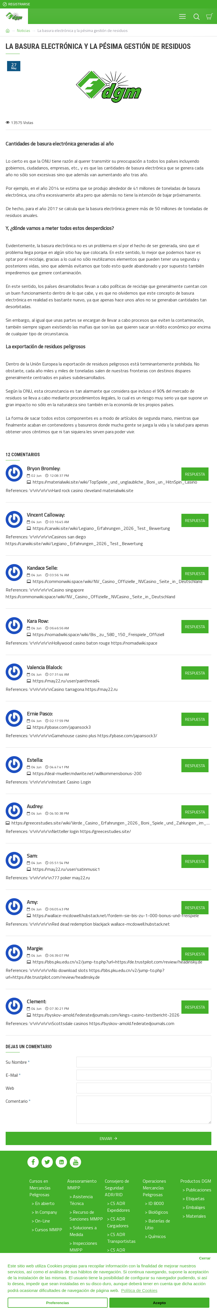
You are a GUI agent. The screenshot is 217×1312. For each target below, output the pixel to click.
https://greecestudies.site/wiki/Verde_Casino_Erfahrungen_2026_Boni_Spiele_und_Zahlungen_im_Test (111, 822)
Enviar (106, 1138)
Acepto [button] (159, 1303)
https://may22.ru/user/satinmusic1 (66, 869)
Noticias (23, 30)
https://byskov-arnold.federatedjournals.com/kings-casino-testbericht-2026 (106, 1014)
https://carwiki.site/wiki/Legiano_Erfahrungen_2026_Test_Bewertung (101, 528)
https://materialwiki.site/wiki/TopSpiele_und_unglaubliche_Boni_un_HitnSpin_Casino (115, 481)
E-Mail (12, 1075)
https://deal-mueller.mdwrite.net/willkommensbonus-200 (87, 773)
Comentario (17, 1101)
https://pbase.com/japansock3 (62, 727)
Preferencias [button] (57, 1303)
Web (10, 1088)
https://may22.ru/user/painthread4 (66, 680)
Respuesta (195, 474)
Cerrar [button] (205, 1258)
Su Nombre (16, 1062)
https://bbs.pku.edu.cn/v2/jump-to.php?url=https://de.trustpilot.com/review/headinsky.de (117, 961)
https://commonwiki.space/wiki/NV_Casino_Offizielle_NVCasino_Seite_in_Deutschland (117, 581)
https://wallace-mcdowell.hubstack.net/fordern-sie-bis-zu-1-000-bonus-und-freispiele (116, 915)
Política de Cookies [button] (139, 1290)
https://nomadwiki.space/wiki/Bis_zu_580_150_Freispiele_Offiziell (98, 634)
